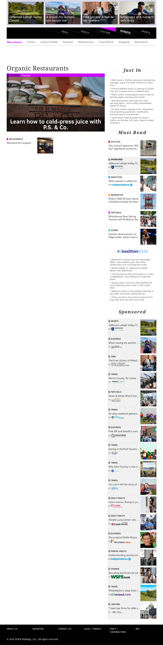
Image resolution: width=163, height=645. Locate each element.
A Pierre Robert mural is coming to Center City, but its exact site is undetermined (132, 90)
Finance (115, 568)
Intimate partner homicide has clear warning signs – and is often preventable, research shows (131, 103)
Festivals (68, 42)
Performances (86, 42)
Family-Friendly (49, 42)
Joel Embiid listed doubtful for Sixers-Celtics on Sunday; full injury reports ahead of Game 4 (132, 120)
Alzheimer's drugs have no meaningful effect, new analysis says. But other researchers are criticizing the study (130, 262)
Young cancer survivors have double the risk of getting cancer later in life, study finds (131, 285)
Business (116, 338)
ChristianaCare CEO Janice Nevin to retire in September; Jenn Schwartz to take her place (132, 276)
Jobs (113, 356)
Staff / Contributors (118, 630)
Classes (25, 75)
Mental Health (119, 551)
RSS (137, 628)
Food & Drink (106, 42)
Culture (105, 32)
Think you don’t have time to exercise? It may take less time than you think (131, 298)
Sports (145, 32)
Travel (114, 374)
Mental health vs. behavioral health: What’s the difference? (129, 269)
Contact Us (64, 628)
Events (125, 32)
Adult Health (118, 498)
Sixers (114, 230)
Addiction (116, 177)
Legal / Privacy (93, 628)
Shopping (124, 42)
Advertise (38, 628)
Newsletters (141, 42)
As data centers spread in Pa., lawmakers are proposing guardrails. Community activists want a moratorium (132, 112)
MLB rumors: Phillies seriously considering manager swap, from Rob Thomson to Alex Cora (132, 82)
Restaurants (16, 139)
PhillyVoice (28, 33)
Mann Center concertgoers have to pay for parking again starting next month (132, 96)
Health (85, 32)
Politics (115, 141)
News (65, 31)
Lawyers (115, 604)
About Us (12, 628)
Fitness (31, 42)
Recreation (117, 194)
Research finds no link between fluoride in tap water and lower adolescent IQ (132, 292)
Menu (11, 33)
